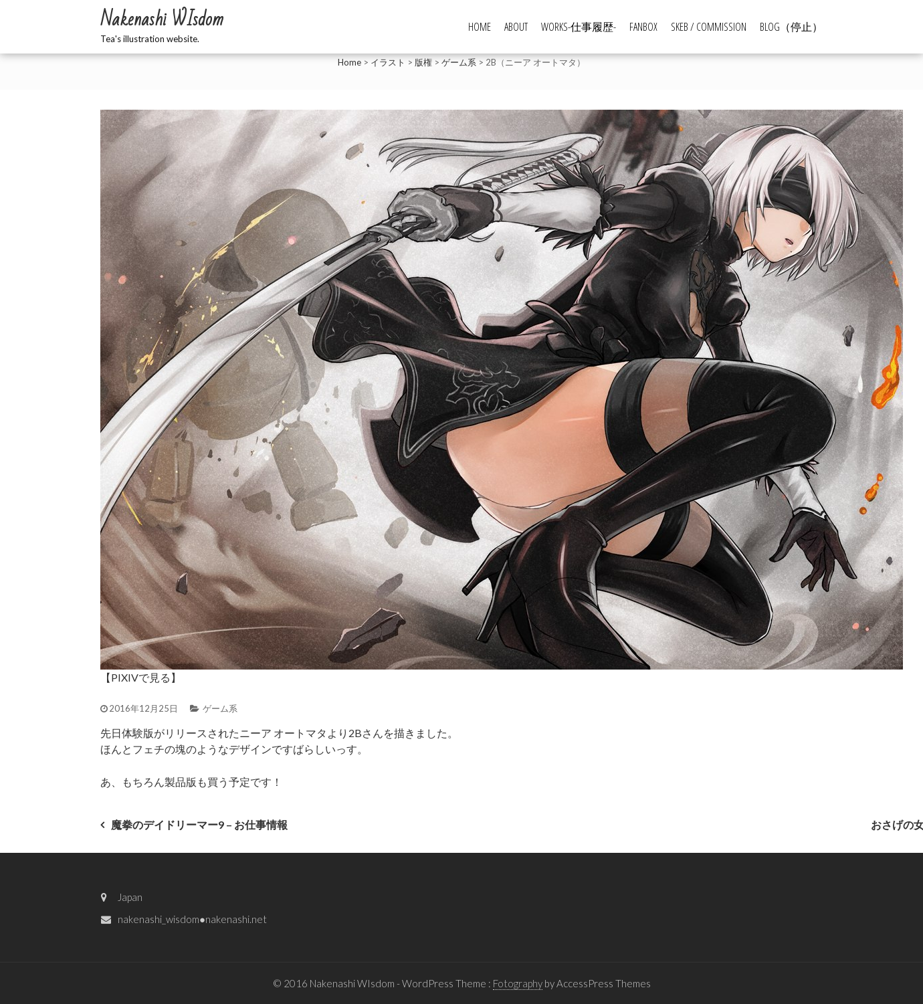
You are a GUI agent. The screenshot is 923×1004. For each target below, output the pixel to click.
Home (349, 62)
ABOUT (516, 26)
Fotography (517, 983)
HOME (479, 26)
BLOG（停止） (791, 26)
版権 (423, 62)
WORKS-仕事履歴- (578, 26)
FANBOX (643, 26)
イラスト (388, 62)
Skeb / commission (708, 26)
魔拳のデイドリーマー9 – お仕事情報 (199, 824)
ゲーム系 (458, 62)
